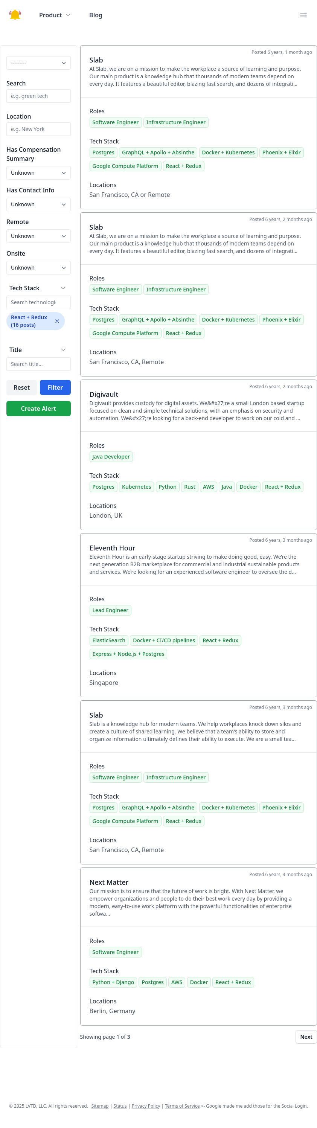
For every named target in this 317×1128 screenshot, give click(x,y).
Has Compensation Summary (33, 154)
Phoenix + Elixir (281, 152)
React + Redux (183, 165)
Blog (95, 15)
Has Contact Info (30, 190)
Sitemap (100, 1106)
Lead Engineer (111, 610)
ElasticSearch (109, 640)
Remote (17, 222)
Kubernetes (136, 486)
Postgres (103, 152)
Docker (248, 486)
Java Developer (111, 456)
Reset (22, 387)
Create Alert (38, 408)
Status (120, 1106)
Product (55, 15)
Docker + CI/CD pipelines (164, 640)
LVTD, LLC (36, 1106)
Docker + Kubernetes (228, 152)
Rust (189, 486)
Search (16, 83)
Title (15, 350)
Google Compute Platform (125, 165)
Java (227, 486)
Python (168, 486)
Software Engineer (116, 122)
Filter (55, 387)
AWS (208, 486)
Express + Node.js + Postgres (129, 653)
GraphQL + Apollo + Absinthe (158, 152)
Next (306, 1036)
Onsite (15, 253)
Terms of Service (182, 1106)
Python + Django (113, 982)
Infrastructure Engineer (176, 122)
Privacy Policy (146, 1106)
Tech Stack (24, 288)
